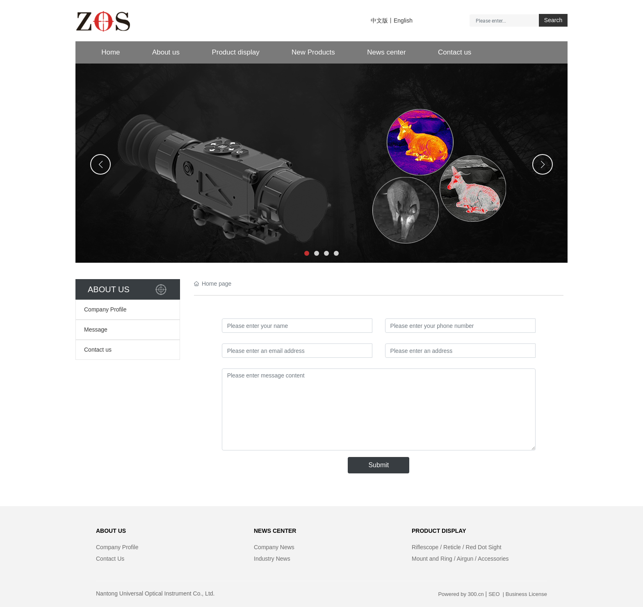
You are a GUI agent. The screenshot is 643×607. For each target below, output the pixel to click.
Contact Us (110, 558)
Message (95, 329)
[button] (306, 253)
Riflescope (425, 547)
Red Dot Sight (484, 547)
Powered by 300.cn (460, 594)
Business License (526, 594)
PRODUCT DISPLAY (439, 530)
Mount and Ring (432, 558)
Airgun (465, 558)
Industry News (272, 558)
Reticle (452, 547)
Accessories (493, 558)
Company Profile (105, 309)
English (403, 20)
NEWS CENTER (275, 530)
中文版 (379, 20)
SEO (494, 594)
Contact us (98, 349)
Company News (274, 547)
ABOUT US (111, 530)
